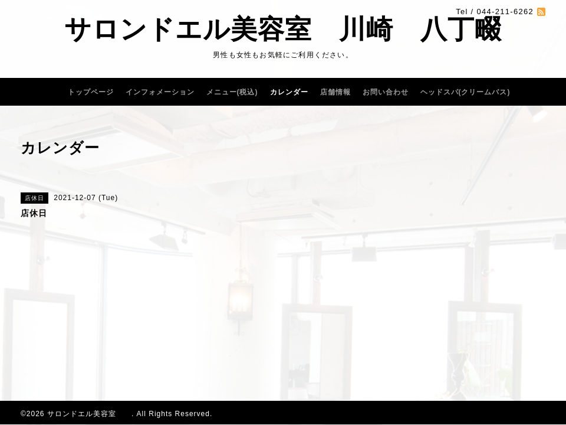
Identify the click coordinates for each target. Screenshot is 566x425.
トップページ (91, 92)
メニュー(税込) (232, 92)
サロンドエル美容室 (89, 414)
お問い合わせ (386, 92)
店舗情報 (335, 92)
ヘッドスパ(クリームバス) (465, 92)
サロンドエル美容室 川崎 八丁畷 (283, 29)
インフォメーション (160, 92)
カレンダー (289, 92)
